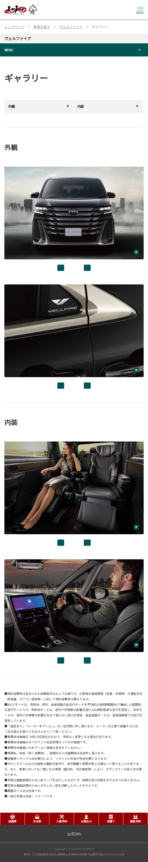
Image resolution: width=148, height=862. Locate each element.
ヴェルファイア (17, 38)
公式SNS (74, 834)
